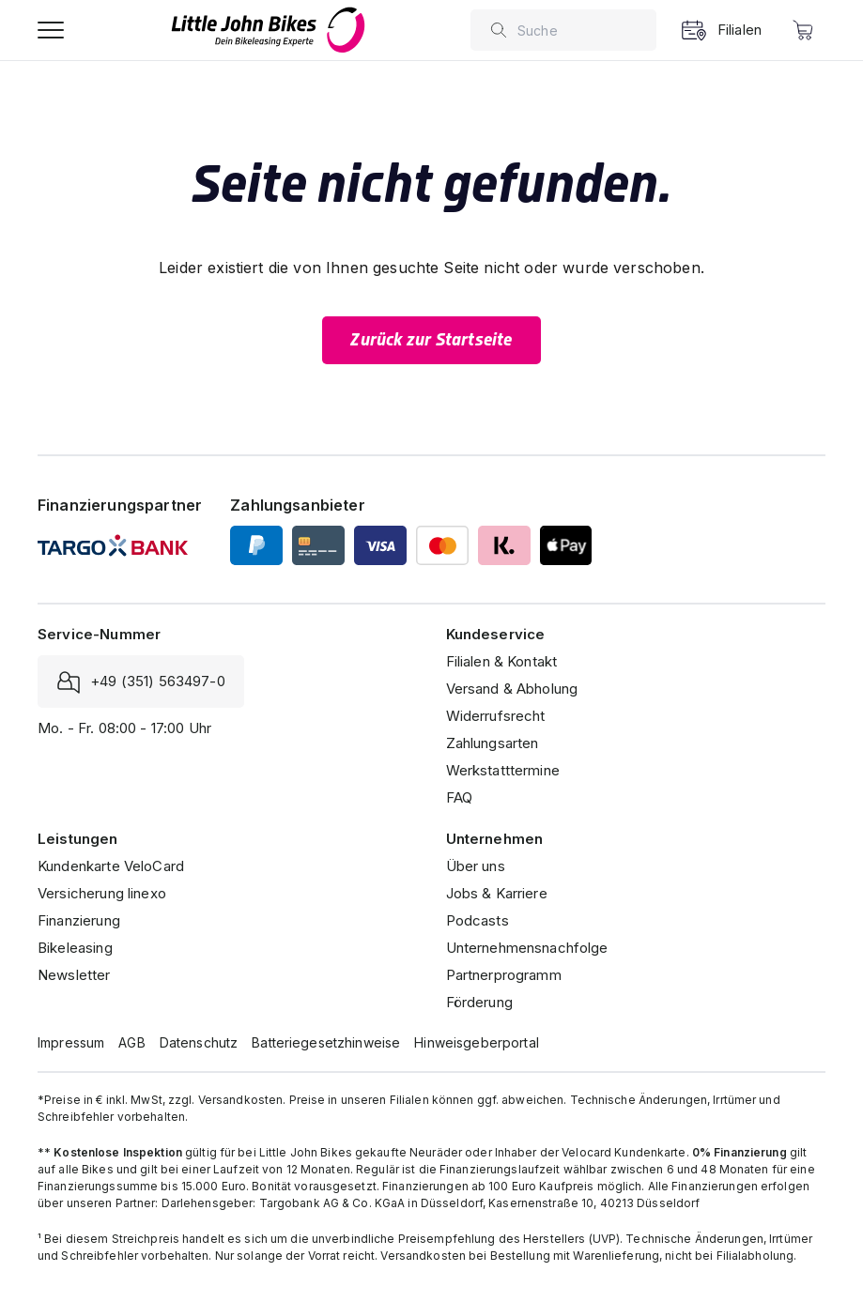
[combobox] (582, 30)
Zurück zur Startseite (431, 340)
